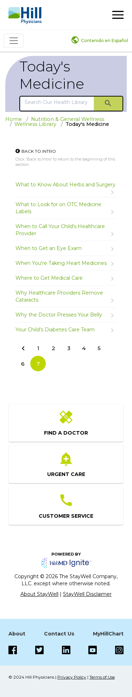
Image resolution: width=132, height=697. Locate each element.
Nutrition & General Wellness (67, 119)
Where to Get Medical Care (49, 278)
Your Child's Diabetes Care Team (55, 329)
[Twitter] (39, 650)
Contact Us (59, 634)
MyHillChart (108, 634)
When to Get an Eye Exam (48, 248)
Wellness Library (35, 124)
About (16, 634)
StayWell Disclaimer (87, 594)
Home (13, 119)
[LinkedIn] (66, 650)
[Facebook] (12, 650)
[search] (57, 102)
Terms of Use (102, 677)
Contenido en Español (104, 40)
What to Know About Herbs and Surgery (65, 184)
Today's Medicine (51, 75)
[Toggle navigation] (14, 41)
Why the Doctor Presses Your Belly (58, 315)
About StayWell (39, 594)
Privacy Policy (71, 677)
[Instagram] (92, 650)
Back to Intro (38, 151)
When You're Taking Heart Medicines (61, 263)
